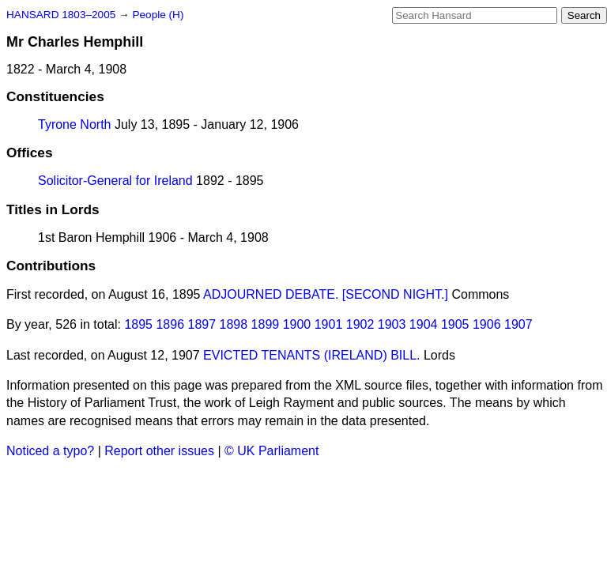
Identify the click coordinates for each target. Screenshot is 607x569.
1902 (360, 324)
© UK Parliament (271, 451)
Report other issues (159, 451)
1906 (487, 324)
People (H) (157, 15)
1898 (234, 324)
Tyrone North (74, 124)
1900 (297, 324)
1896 (170, 324)
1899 (265, 324)
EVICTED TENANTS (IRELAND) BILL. (311, 355)
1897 (202, 324)
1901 (329, 324)
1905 (455, 324)
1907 (518, 324)
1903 (392, 324)
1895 (138, 324)
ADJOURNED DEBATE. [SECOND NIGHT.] (325, 294)
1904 (423, 324)
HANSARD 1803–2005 (60, 15)
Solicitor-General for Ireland (115, 180)
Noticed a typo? (50, 451)
